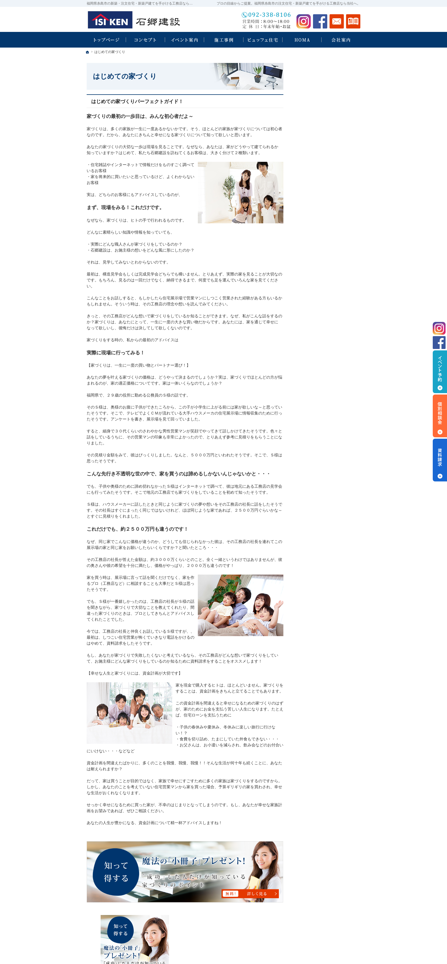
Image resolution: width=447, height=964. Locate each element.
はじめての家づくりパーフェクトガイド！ (137, 101)
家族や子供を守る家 (319, 367)
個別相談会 (440, 416)
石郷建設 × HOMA (317, 236)
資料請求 (353, 21)
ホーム (307, 199)
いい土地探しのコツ (319, 281)
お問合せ (337, 21)
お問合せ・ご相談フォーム (326, 930)
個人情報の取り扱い (319, 465)
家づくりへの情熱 (317, 404)
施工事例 (309, 318)
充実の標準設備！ (317, 343)
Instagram (303, 21)
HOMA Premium (318, 258)
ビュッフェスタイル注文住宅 (327, 224)
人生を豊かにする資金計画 (325, 294)
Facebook (320, 21)
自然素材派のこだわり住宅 (325, 330)
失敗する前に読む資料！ (323, 428)
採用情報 (309, 416)
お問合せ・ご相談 (317, 441)
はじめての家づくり (319, 355)
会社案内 (309, 392)
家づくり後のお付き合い (323, 379)
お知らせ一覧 (313, 453)
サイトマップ (313, 477)
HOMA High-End (318, 247)
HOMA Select (316, 269)
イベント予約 (440, 371)
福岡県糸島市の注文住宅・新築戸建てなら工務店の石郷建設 (283, 953)
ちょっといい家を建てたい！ (327, 306)
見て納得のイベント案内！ (325, 211)
